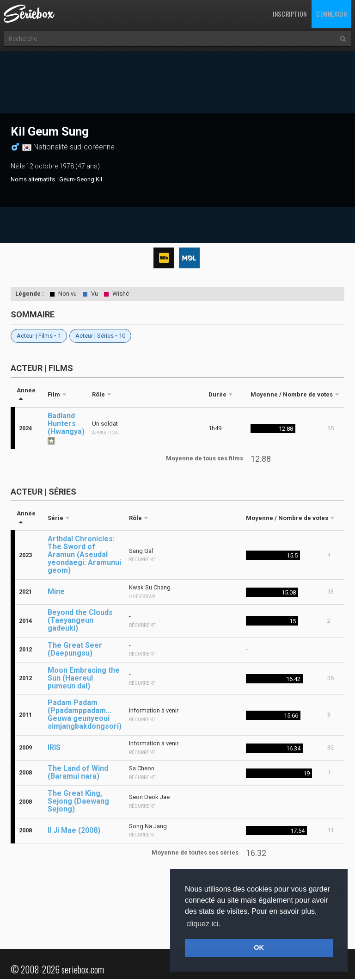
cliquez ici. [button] (203, 924)
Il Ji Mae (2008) (74, 830)
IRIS (54, 747)
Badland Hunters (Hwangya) (66, 423)
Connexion (331, 14)
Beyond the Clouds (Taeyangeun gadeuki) (80, 620)
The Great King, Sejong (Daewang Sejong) (78, 801)
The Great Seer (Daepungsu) (75, 649)
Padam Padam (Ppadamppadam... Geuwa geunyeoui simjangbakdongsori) (85, 714)
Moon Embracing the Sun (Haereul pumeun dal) (84, 678)
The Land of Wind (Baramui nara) (78, 772)
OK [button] (259, 947)
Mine (56, 591)
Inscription (290, 14)
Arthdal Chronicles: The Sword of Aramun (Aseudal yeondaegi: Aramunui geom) (84, 554)
